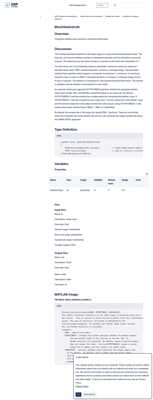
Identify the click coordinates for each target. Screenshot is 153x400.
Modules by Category (130, 16)
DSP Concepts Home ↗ (78, 5)
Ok (78, 394)
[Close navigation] (40, 17)
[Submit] (115, 5)
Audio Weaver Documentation (91, 16)
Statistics (58, 19)
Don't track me (89, 394)
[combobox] (130, 5)
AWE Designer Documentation (66, 16)
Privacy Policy (82, 386)
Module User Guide (113, 16)
